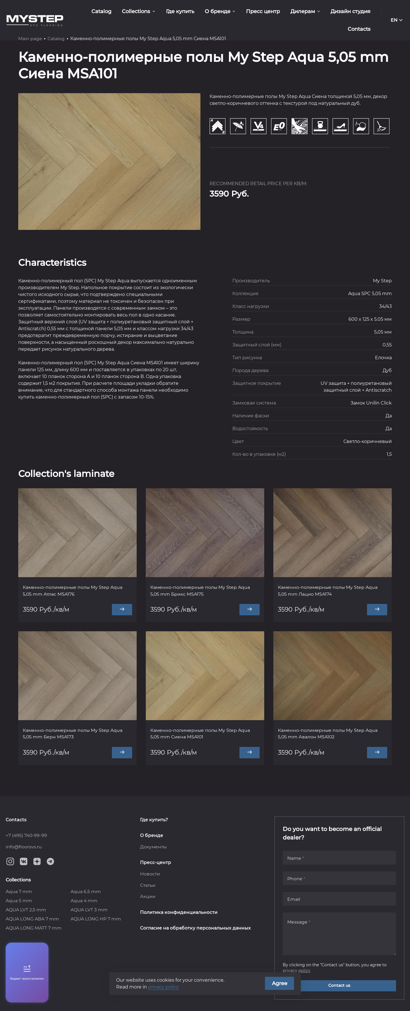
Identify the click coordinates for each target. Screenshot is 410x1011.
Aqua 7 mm (19, 891)
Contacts (359, 14)
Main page (30, 38)
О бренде (191, 14)
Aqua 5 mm (19, 900)
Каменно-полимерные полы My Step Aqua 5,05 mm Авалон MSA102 (328, 734)
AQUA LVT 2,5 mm (26, 909)
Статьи (148, 885)
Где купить (155, 14)
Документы (153, 846)
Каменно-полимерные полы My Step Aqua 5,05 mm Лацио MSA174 (328, 591)
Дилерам (273, 14)
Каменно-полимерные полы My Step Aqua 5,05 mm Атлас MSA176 (73, 591)
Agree (279, 983)
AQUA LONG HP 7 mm (96, 919)
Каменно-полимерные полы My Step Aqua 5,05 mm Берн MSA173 (73, 734)
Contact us (339, 985)
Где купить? (154, 819)
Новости (150, 874)
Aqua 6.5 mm (86, 891)
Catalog (79, 14)
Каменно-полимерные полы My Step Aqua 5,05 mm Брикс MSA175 (200, 591)
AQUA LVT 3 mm (89, 909)
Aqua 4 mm (84, 900)
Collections (112, 14)
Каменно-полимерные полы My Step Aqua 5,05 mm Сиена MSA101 (200, 734)
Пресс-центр (155, 862)
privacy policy (296, 970)
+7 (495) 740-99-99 (27, 835)
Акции (147, 896)
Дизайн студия (319, 14)
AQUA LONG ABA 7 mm (32, 919)
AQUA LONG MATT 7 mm (34, 928)
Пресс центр (235, 14)
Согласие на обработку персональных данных (196, 928)
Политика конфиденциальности (179, 912)
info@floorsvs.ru (24, 846)
